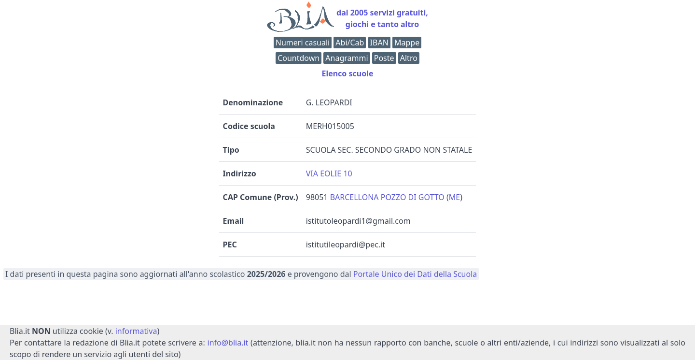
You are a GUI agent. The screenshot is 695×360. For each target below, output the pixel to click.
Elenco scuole (347, 73)
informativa (136, 331)
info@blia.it (228, 342)
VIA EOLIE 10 (329, 173)
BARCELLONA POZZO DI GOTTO (387, 197)
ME (454, 197)
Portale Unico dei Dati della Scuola (415, 274)
